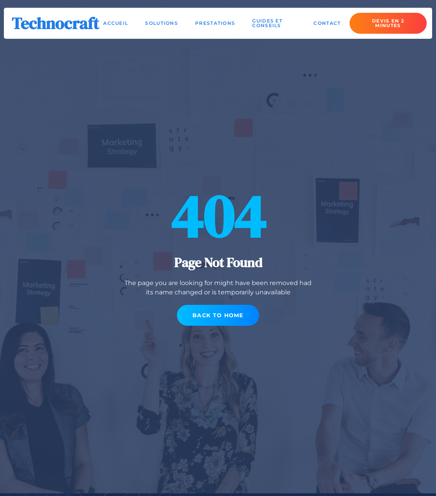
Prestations (215, 23)
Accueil (115, 23)
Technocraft (55, 23)
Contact (327, 23)
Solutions (161, 23)
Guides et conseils (267, 23)
